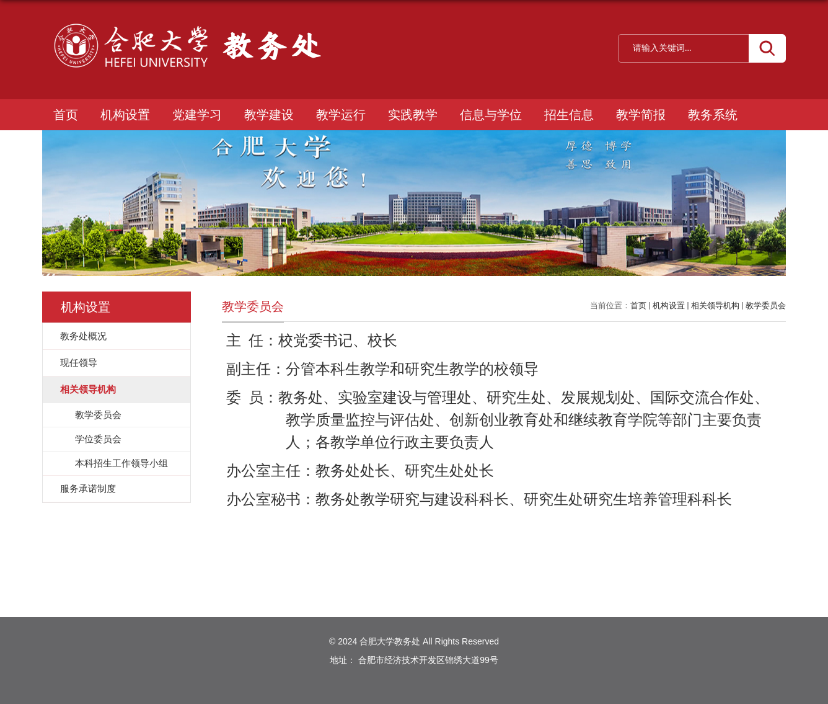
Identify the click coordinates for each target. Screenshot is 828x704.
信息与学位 (491, 115)
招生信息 (569, 115)
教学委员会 (766, 305)
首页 (65, 115)
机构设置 (125, 115)
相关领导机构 (715, 305)
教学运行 (341, 115)
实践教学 (413, 115)
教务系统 (713, 115)
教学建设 (269, 115)
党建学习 (197, 115)
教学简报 (641, 115)
